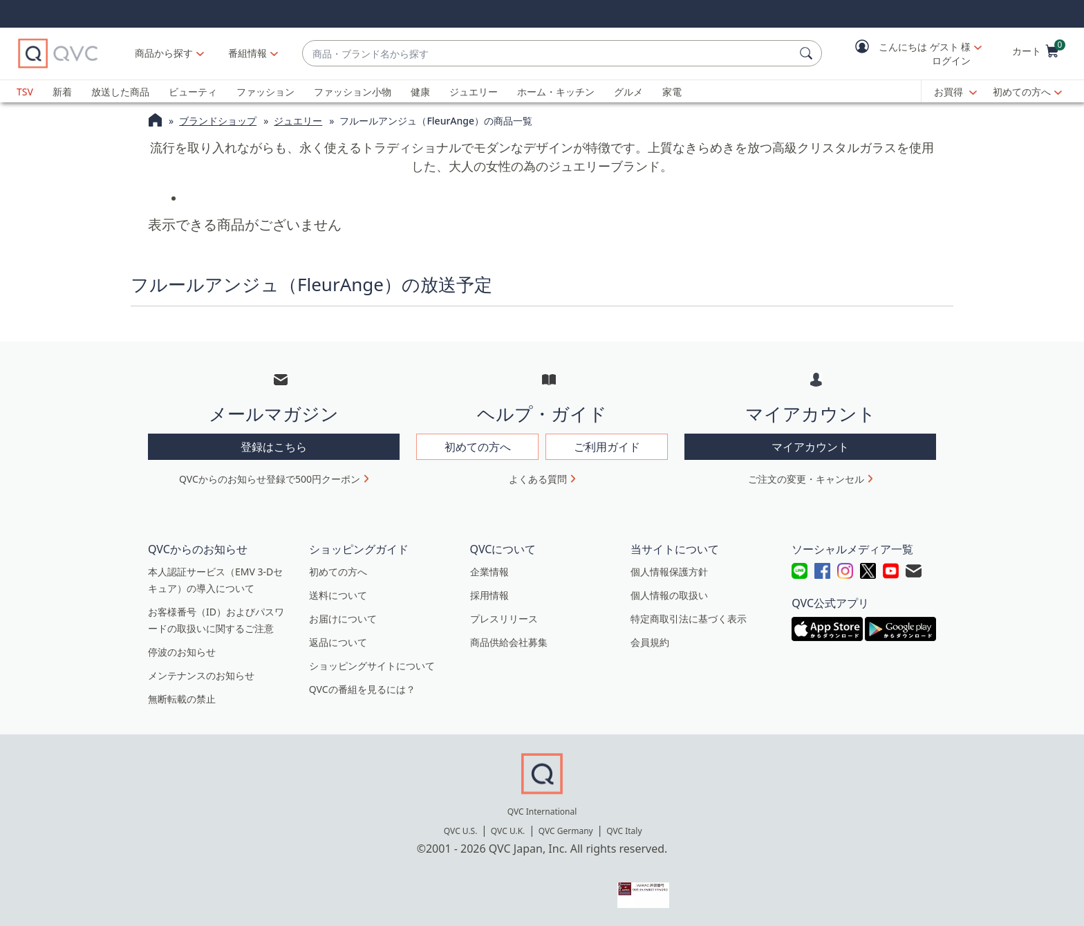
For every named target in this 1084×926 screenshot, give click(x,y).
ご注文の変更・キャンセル (806, 478)
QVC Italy (624, 831)
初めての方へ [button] (478, 446)
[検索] (808, 53)
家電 (672, 91)
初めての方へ (1022, 91)
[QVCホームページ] (155, 121)
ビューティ (193, 91)
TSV (25, 91)
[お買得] (955, 92)
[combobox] (548, 53)
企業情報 (489, 571)
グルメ (628, 91)
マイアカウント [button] (810, 446)
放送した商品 (120, 91)
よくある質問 (538, 478)
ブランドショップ (217, 120)
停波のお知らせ (182, 651)
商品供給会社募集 (509, 642)
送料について (338, 595)
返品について (338, 642)
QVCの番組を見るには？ (362, 689)
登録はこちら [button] (274, 446)
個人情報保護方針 (669, 571)
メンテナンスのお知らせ (201, 675)
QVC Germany (566, 831)
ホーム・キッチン (556, 91)
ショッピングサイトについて (372, 665)
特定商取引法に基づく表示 (688, 618)
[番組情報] (248, 53)
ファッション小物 (352, 91)
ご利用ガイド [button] (607, 446)
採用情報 (489, 595)
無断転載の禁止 (182, 698)
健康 (420, 91)
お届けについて (343, 618)
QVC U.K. (508, 831)
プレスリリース (504, 618)
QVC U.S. (461, 831)
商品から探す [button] (164, 52)
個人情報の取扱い (669, 595)
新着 (62, 91)
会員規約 (649, 642)
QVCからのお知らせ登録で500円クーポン (269, 478)
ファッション (265, 91)
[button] (908, 53)
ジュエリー (473, 91)
